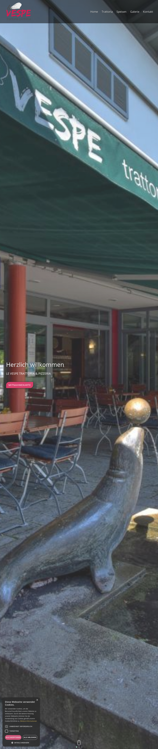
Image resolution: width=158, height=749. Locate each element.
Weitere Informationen (28, 721)
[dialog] (21, 722)
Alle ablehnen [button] (30, 737)
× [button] (37, 700)
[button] (21, 742)
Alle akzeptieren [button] (13, 737)
